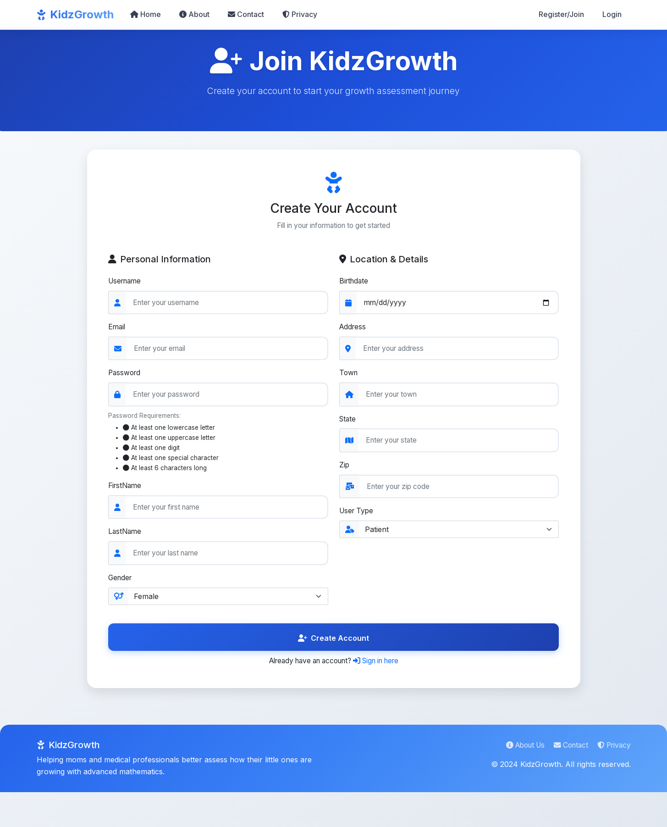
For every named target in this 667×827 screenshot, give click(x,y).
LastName (126, 537)
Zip (344, 468)
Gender (122, 583)
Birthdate (354, 282)
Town (349, 375)
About (194, 14)
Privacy (299, 14)
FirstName (127, 490)
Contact (246, 14)
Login (612, 14)
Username (127, 282)
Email (118, 328)
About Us (519, 751)
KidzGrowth (75, 14)
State (348, 421)
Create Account (333, 644)
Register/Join (561, 14)
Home (145, 14)
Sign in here (380, 667)
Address (353, 328)
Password (126, 375)
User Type (357, 515)
